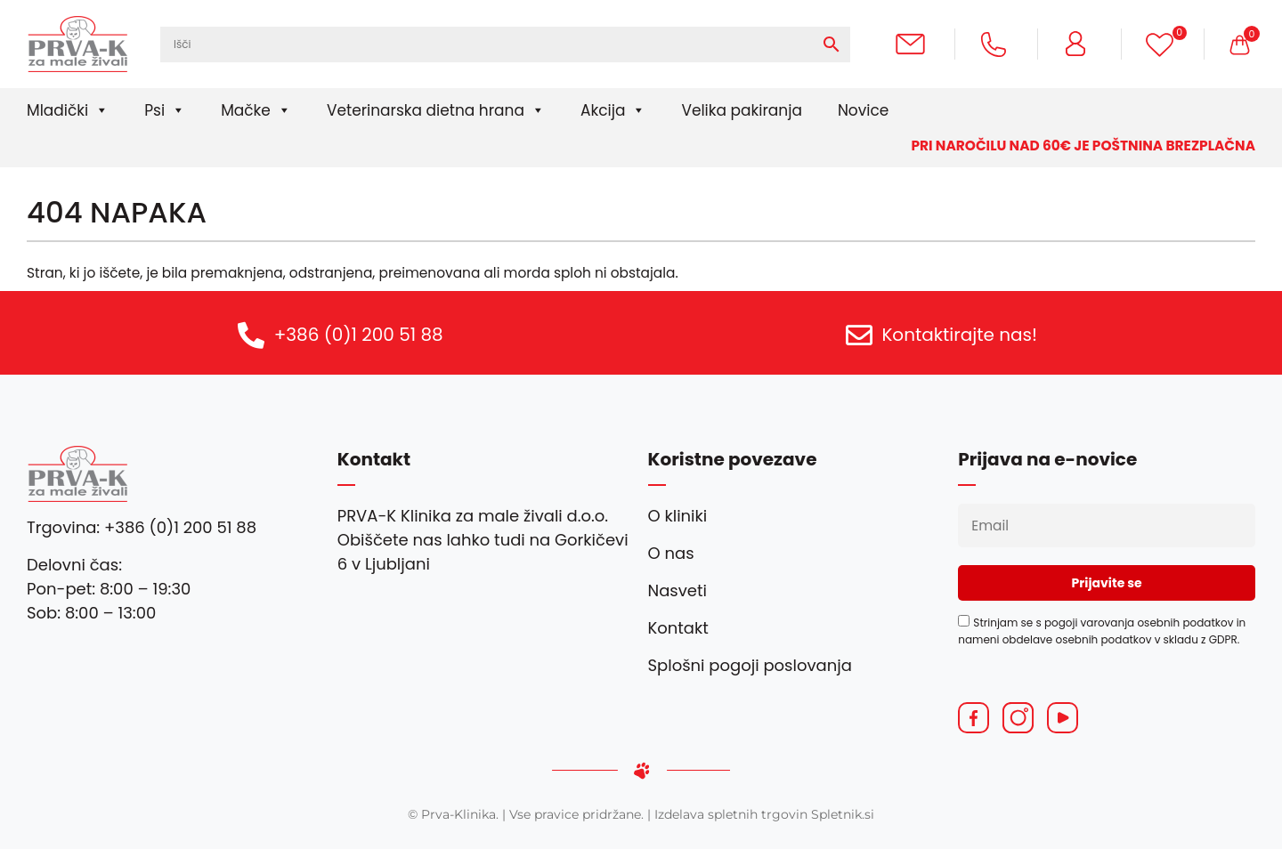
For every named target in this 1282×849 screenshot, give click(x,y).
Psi (164, 110)
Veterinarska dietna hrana (436, 110)
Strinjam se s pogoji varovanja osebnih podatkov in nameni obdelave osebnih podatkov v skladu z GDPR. (1101, 630)
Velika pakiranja (741, 110)
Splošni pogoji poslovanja (750, 665)
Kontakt (678, 628)
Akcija (612, 110)
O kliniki (678, 516)
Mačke (256, 110)
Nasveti (677, 590)
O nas (671, 553)
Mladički (68, 110)
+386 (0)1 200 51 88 (358, 334)
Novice (863, 110)
